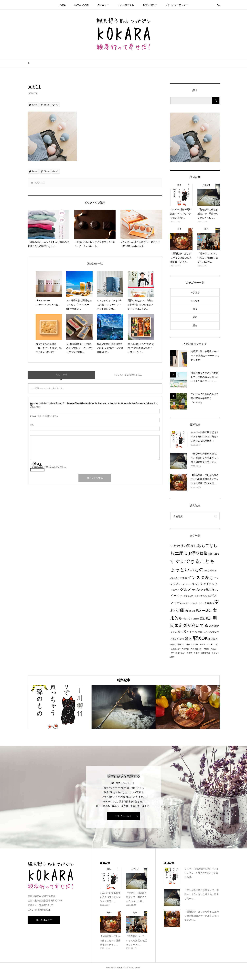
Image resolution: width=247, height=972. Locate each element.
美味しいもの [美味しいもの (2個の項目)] (205, 632)
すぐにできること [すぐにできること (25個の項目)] (190, 561)
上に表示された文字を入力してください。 (49, 467)
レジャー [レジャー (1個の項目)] (187, 603)
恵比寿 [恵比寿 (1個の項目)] (196, 619)
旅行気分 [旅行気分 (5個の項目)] (206, 618)
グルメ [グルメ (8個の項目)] (185, 589)
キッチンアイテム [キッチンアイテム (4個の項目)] (203, 583)
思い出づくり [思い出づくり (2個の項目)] (186, 618)
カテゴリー (103, 4)
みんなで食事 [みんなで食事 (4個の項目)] (178, 578)
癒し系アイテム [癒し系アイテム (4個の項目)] (187, 631)
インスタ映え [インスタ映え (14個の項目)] (200, 577)
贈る (195, 325)
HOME (62, 4)
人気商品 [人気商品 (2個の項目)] (209, 603)
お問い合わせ (150, 4)
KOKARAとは (81, 4)
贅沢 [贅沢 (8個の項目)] (188, 639)
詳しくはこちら (124, 816)
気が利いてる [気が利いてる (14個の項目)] (195, 625)
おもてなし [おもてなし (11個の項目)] (207, 545)
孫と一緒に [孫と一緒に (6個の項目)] (204, 610)
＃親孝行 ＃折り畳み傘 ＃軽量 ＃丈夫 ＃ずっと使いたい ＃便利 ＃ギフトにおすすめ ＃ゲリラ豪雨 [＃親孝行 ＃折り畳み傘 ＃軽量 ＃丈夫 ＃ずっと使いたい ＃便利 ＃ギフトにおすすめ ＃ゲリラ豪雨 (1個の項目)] (194, 653)
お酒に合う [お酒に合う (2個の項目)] (213, 553)
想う (195, 309)
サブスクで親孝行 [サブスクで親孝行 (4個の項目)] (203, 589)
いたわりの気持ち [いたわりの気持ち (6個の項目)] (183, 546)
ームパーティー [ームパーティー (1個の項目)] (197, 603)
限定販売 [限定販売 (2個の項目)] (213, 639)
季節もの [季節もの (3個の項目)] (189, 610)
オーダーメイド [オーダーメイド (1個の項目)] (185, 584)
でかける (195, 292)
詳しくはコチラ (44, 919)
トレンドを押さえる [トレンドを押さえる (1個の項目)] (201, 596)
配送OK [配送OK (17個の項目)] (200, 638)
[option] (60, 707)
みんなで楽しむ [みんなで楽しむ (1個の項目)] (210, 571)
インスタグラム (126, 4)
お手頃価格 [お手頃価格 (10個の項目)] (197, 553)
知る (195, 317)
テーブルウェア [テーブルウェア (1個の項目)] (186, 596)
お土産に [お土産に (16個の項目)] (179, 552)
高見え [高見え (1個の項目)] (173, 644)
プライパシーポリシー (176, 4)
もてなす (195, 300)
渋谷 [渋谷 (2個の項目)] (211, 626)
